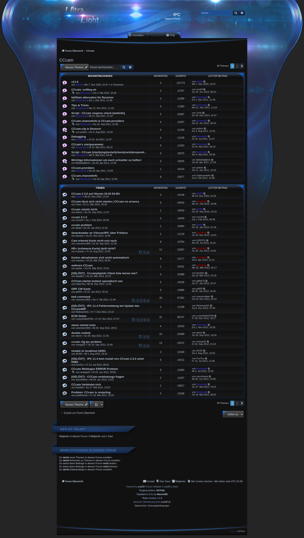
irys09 (199, 89)
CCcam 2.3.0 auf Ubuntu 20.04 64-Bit (95, 193)
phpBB (141, 487)
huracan (80, 251)
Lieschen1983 (83, 243)
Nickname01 (82, 312)
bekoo (79, 212)
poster (79, 268)
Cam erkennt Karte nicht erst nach (94, 240)
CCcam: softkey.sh (83, 89)
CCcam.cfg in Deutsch (86, 128)
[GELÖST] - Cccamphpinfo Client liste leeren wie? (104, 273)
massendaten (203, 296)
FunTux (80, 364)
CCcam (66, 60)
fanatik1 (80, 276)
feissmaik (85, 93)
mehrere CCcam (82, 265)
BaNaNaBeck (83, 163)
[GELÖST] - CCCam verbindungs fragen (97, 376)
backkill (79, 387)
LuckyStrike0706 (84, 319)
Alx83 (79, 84)
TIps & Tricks (80, 105)
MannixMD (162, 494)
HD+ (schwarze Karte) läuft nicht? (93, 248)
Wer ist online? (73, 429)
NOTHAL (160, 490)
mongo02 (81, 344)
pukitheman (82, 395)
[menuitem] (136, 35)
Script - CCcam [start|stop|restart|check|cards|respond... (108, 152)
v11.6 (74, 81)
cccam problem (81, 225)
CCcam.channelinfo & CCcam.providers (97, 120)
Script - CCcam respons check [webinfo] (98, 113)
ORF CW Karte (81, 288)
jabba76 (200, 280)
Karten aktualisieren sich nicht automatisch (100, 257)
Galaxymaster (203, 175)
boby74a (80, 284)
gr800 (79, 291)
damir (79, 335)
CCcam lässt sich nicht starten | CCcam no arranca (105, 201)
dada (78, 228)
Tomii (199, 112)
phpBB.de (166, 502)
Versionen (118, 84)
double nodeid (80, 332)
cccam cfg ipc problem (86, 341)
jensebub (201, 201)
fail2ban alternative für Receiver (92, 97)
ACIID (79, 353)
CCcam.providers (82, 167)
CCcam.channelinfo (84, 175)
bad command (80, 296)
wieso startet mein (83, 325)
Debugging (78, 136)
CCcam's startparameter (87, 144)
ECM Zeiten (79, 316)
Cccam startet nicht (84, 209)
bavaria (79, 235)
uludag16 (85, 372)
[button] (242, 66)
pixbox (83, 132)
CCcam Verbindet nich (86, 384)
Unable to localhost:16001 (88, 350)
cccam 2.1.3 (79, 217)
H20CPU (201, 240)
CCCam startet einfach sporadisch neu (97, 281)
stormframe (82, 379)
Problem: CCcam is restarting (91, 392)
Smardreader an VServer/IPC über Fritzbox (99, 232)
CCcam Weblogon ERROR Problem (94, 368)
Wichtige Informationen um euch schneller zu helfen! (106, 160)
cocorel (79, 220)
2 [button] (237, 66)
